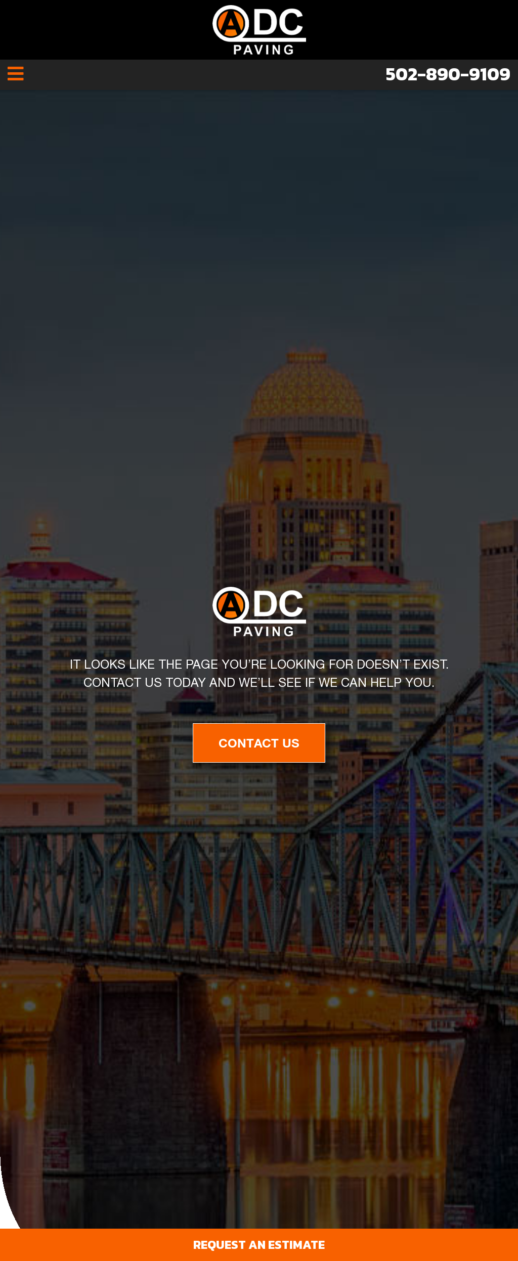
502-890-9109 (448, 74)
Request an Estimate (259, 1244)
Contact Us (259, 743)
